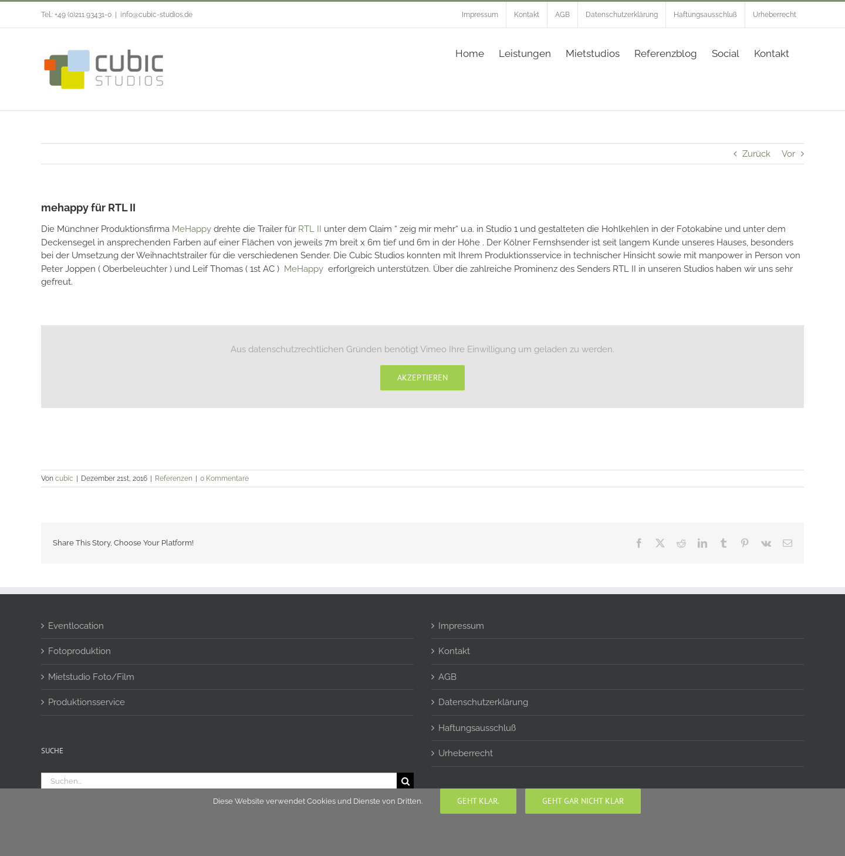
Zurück (756, 154)
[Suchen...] (219, 781)
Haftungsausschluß (477, 728)
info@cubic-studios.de (156, 15)
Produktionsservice (86, 702)
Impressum (461, 626)
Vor (788, 154)
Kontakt (454, 651)
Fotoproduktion (79, 651)
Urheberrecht (465, 753)
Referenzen (173, 478)
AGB (447, 677)
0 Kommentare (224, 478)
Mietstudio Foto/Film (91, 677)
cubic (64, 478)
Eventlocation (76, 626)
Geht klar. (478, 801)
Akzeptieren (422, 377)
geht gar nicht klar (583, 801)
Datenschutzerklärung (483, 702)
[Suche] (405, 781)
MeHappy (191, 229)
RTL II (310, 229)
